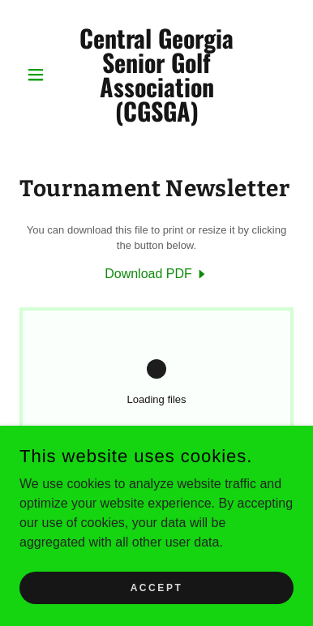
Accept (157, 598)
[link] (157, 74)
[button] (40, 74)
